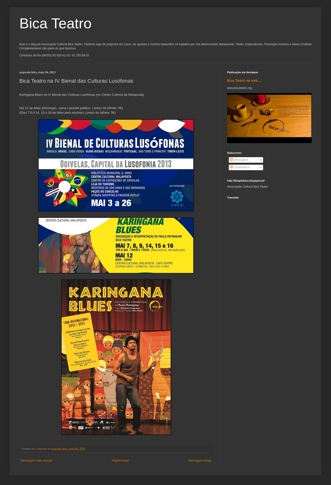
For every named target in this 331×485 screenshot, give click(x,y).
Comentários (240, 167)
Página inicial (120, 460)
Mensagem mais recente (36, 460)
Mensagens (239, 160)
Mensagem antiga (199, 460)
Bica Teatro (55, 23)
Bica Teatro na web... (244, 80)
